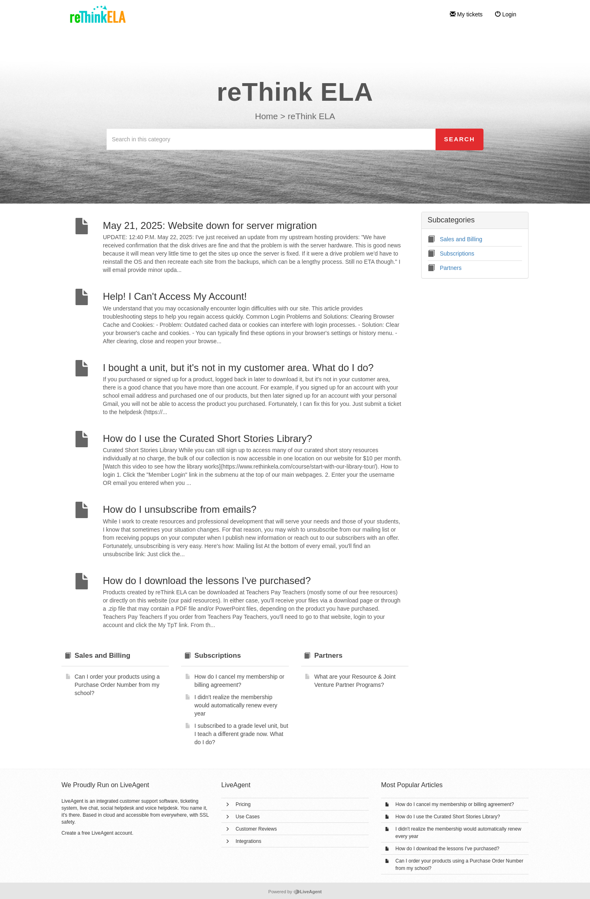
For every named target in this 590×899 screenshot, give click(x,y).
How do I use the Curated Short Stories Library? (447, 817)
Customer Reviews (256, 829)
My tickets (466, 14)
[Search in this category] (271, 139)
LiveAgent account (111, 833)
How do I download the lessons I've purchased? (447, 848)
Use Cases (248, 817)
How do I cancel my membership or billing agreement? (454, 804)
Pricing (243, 804)
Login (505, 14)
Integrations (248, 841)
